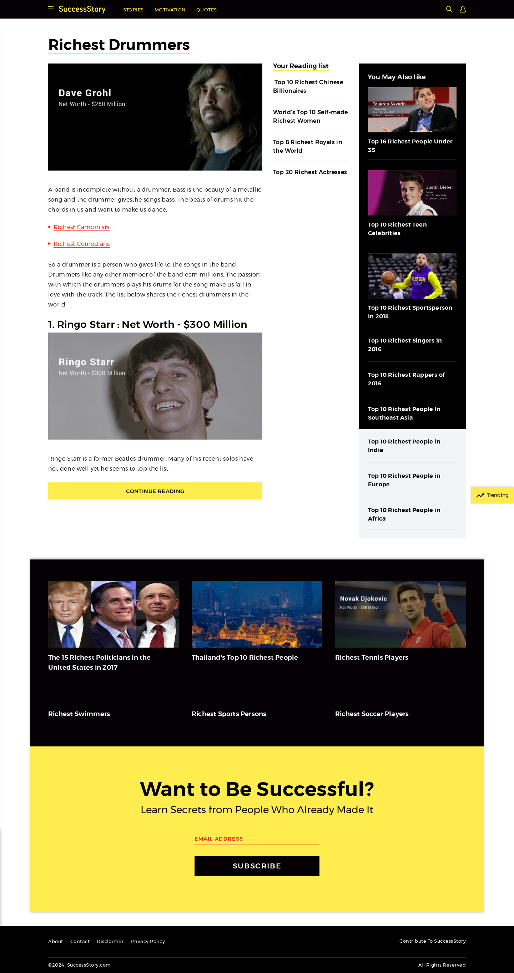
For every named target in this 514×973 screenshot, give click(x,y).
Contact (80, 941)
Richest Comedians (82, 244)
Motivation (170, 10)
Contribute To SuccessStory (432, 941)
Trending (498, 495)
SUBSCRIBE (257, 865)
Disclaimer (110, 941)
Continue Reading (155, 491)
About (55, 941)
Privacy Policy (148, 941)
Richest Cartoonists (82, 227)
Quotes (206, 10)
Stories (133, 10)
